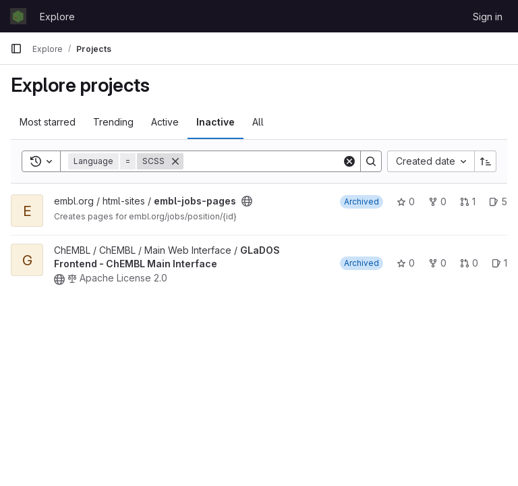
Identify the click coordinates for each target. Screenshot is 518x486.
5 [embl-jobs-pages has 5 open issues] (498, 201)
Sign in (487, 16)
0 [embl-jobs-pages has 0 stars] (406, 201)
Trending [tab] (113, 122)
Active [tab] (165, 122)
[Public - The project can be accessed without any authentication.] (246, 201)
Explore (57, 16)
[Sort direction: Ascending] (485, 161)
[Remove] (175, 161)
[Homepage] (18, 16)
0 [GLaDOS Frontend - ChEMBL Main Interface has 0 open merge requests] (469, 263)
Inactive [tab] (215, 122)
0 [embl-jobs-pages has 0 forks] (437, 201)
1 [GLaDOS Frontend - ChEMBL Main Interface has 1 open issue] (499, 263)
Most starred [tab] (48, 122)
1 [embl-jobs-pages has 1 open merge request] (468, 201)
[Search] (267, 161)
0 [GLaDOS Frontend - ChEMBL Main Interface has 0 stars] (406, 263)
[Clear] (349, 161)
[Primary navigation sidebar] (16, 48)
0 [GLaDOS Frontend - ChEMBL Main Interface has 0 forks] (437, 263)
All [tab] (258, 122)
